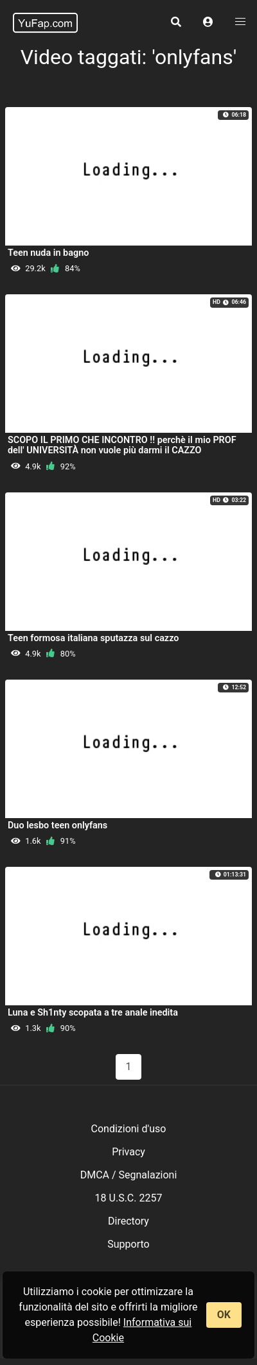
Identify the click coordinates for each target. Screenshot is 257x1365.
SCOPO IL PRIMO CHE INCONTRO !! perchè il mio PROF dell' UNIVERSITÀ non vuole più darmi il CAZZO (122, 445)
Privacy (128, 1152)
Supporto (128, 1244)
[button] (208, 22)
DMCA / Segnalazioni (128, 1175)
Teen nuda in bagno (48, 252)
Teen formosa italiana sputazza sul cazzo (93, 638)
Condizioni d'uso (128, 1129)
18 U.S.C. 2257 (129, 1198)
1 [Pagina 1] (129, 1066)
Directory (128, 1221)
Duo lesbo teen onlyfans (57, 825)
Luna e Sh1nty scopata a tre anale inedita (93, 1012)
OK (224, 1315)
